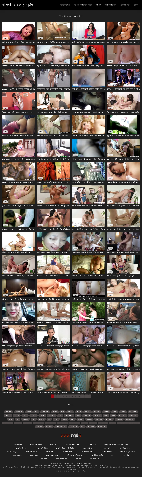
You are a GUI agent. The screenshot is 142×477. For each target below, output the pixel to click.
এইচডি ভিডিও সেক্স (61, 459)
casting (17, 415)
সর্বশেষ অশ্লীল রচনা (110, 5)
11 (82, 396)
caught (25, 415)
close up (33, 415)
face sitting (133, 415)
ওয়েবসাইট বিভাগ (125, 5)
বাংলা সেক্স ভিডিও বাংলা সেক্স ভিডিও (116, 444)
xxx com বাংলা (67, 452)
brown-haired (133, 411)
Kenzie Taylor (63, 423)
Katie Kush (28, 423)
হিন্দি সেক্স (44, 459)
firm (34, 419)
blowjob (123, 411)
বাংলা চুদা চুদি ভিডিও (41, 448)
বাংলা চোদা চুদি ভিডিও (127, 452)
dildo (78, 415)
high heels (99, 419)
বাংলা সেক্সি (125, 455)
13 (86, 396)
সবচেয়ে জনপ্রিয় (64, 5)
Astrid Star (45, 411)
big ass (79, 411)
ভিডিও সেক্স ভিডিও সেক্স (74, 455)
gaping (56, 419)
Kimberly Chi (74, 423)
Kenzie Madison (50, 423)
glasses (65, 419)
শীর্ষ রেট (98, 5)
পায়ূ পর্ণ (78, 459)
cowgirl (42, 415)
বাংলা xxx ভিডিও (36, 444)
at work (55, 411)
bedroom (70, 411)
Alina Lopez (19, 411)
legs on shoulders (124, 423)
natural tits (101, 426)
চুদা (112, 455)
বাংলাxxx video (106, 452)
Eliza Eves (122, 415)
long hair (39, 426)
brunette (8, 415)
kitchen (93, 423)
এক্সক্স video (17, 455)
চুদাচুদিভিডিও (18, 444)
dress (106, 415)
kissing (84, 423)
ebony (113, 415)
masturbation (73, 426)
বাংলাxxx (53, 444)
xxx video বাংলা (52, 455)
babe (62, 411)
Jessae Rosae (129, 419)
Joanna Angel (7, 423)
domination (97, 415)
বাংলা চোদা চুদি (105, 448)
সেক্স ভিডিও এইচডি (97, 455)
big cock (87, 411)
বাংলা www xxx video (72, 444)
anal (36, 411)
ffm (17, 419)
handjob (80, 419)
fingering (25, 419)
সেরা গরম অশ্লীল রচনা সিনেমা (82, 5)
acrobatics (8, 411)
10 (79, 396)
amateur (29, 411)
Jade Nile (119, 419)
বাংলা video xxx (86, 452)
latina (113, 423)
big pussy (97, 411)
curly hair (52, 415)
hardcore (89, 419)
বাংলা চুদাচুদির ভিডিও (19, 448)
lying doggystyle (60, 426)
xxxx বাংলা (92, 444)
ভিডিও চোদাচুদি (12, 452)
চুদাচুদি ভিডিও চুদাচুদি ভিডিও (65, 448)
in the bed (109, 419)
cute (60, 415)
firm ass (41, 419)
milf (82, 426)
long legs (49, 426)
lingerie (135, 423)
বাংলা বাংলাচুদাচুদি (63, 471)
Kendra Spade (38, 423)
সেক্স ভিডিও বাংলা (124, 448)
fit (49, 419)
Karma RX (18, 423)
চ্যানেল (136, 5)
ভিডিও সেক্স (49, 452)
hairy (72, 419)
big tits (106, 411)
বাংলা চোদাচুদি (87, 448)
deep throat (69, 415)
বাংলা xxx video (31, 452)
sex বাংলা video (95, 459)
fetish (10, 419)
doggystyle (87, 415)
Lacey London (103, 423)
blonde (115, 411)
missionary (91, 426)
